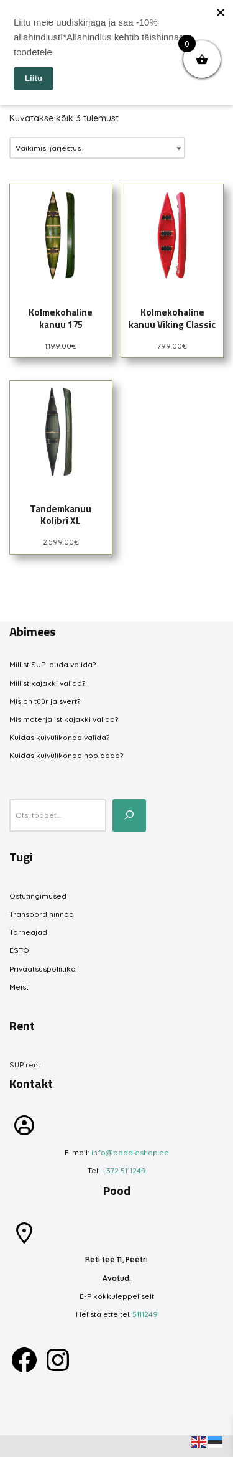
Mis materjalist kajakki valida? (63, 719)
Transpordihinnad (41, 914)
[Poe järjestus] (97, 148)
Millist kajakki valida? (47, 683)
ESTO (19, 950)
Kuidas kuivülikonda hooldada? (66, 755)
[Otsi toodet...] (129, 815)
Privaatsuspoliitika (42, 968)
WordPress (100, 1446)
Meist (19, 986)
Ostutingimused (37, 896)
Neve (19, 1446)
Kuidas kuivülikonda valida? (59, 737)
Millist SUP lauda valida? (52, 664)
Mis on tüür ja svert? (44, 701)
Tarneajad (28, 932)
